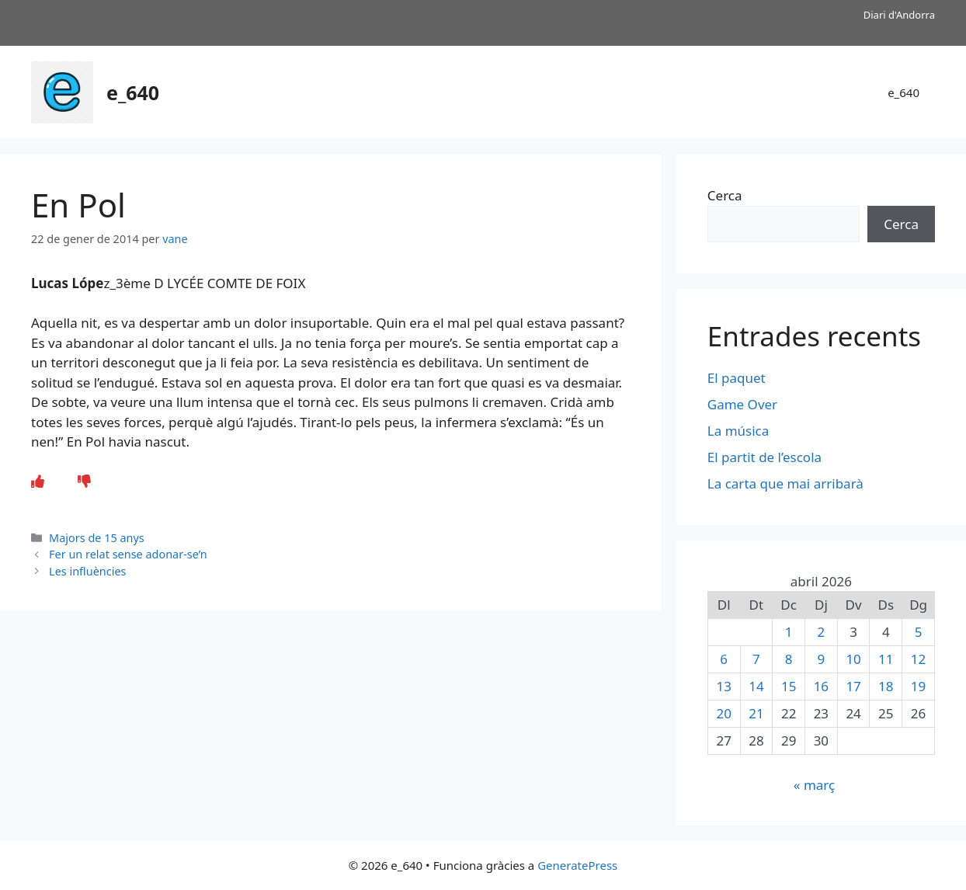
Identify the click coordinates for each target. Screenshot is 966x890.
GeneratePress (577, 865)
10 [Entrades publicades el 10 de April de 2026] (853, 659)
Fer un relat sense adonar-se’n (128, 554)
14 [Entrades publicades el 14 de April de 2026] (756, 686)
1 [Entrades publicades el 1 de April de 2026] (789, 632)
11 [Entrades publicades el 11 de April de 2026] (885, 659)
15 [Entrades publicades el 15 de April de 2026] (788, 686)
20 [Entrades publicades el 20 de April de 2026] (723, 713)
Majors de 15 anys (96, 537)
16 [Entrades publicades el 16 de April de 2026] (821, 686)
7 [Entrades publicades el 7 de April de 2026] (756, 659)
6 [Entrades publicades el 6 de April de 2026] (724, 659)
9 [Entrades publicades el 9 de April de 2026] (821, 659)
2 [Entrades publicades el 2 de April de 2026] (821, 632)
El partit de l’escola (764, 457)
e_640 (132, 92)
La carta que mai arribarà (785, 483)
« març (814, 785)
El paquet (736, 378)
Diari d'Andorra (899, 15)
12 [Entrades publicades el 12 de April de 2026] (918, 659)
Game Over (742, 404)
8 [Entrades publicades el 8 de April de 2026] (789, 659)
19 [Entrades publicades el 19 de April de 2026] (918, 686)
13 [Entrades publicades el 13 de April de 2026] (723, 686)
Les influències (87, 571)
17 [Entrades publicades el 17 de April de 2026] (853, 686)
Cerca (724, 195)
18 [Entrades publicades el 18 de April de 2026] (885, 686)
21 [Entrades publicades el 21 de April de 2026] (756, 713)
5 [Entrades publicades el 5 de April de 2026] (919, 632)
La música (738, 431)
